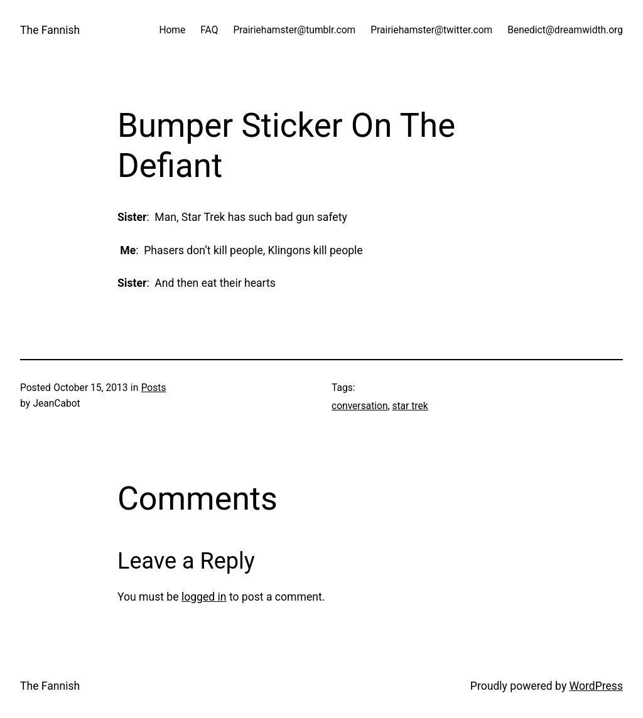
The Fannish (50, 30)
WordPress (596, 686)
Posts (153, 388)
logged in (204, 597)
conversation (360, 406)
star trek (410, 406)
